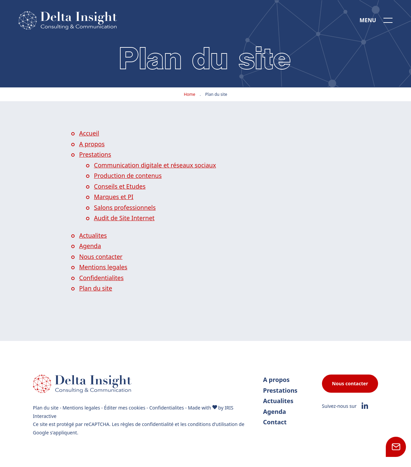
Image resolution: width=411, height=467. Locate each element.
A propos (92, 144)
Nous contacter (101, 256)
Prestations (95, 154)
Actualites (93, 235)
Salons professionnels (125, 207)
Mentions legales (103, 267)
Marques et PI (113, 197)
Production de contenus (128, 175)
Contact (275, 422)
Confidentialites (101, 278)
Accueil (89, 133)
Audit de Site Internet (124, 218)
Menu (368, 20)
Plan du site (95, 288)
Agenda (90, 246)
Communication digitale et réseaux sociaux (155, 165)
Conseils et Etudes (120, 186)
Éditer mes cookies (124, 407)
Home (189, 94)
